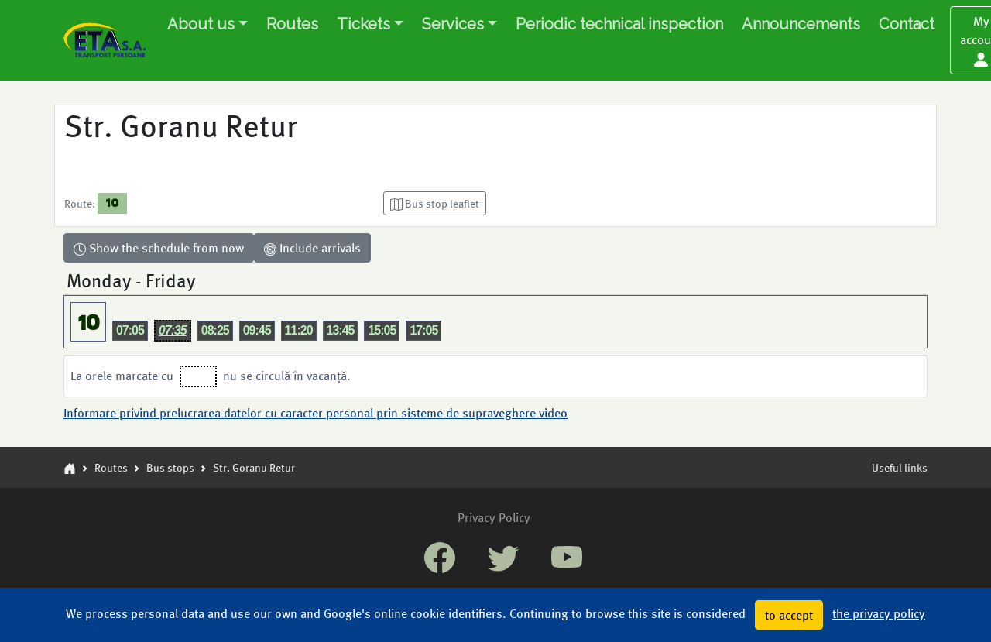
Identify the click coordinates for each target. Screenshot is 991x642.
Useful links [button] (900, 467)
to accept (789, 614)
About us (201, 24)
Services (453, 24)
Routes (292, 24)
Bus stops (170, 467)
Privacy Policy (494, 517)
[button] (434, 203)
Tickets (363, 24)
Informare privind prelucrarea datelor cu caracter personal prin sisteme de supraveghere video (315, 412)
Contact (906, 24)
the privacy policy (878, 613)
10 (111, 202)
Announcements (801, 24)
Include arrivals (312, 247)
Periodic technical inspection (619, 24)
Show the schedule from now (159, 247)
